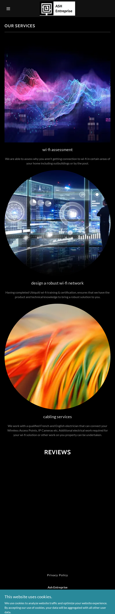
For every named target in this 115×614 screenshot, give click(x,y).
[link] (57, 9)
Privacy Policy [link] (57, 575)
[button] (12, 8)
